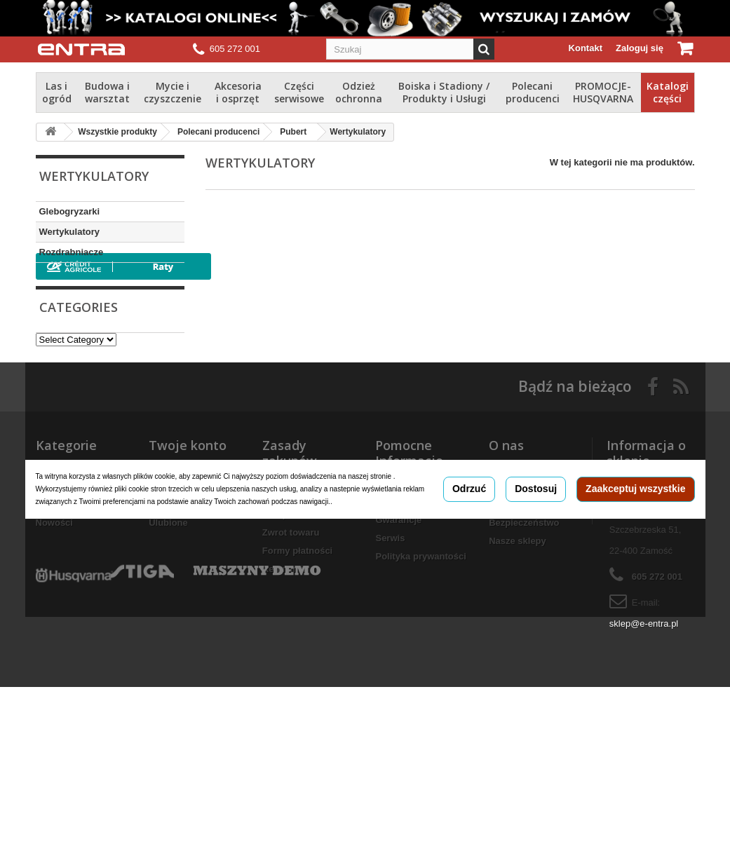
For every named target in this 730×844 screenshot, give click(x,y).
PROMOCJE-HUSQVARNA (603, 92)
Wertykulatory (69, 231)
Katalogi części (668, 92)
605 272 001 (235, 48)
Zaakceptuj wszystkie (635, 585)
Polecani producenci (533, 92)
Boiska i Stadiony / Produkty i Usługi (443, 92)
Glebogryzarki (69, 211)
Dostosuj (536, 585)
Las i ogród (57, 92)
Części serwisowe (299, 92)
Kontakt (585, 48)
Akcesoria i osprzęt (238, 92)
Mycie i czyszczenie (172, 92)
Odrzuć (469, 585)
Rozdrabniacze (71, 252)
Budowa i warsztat (107, 92)
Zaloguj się (639, 48)
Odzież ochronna (358, 92)
